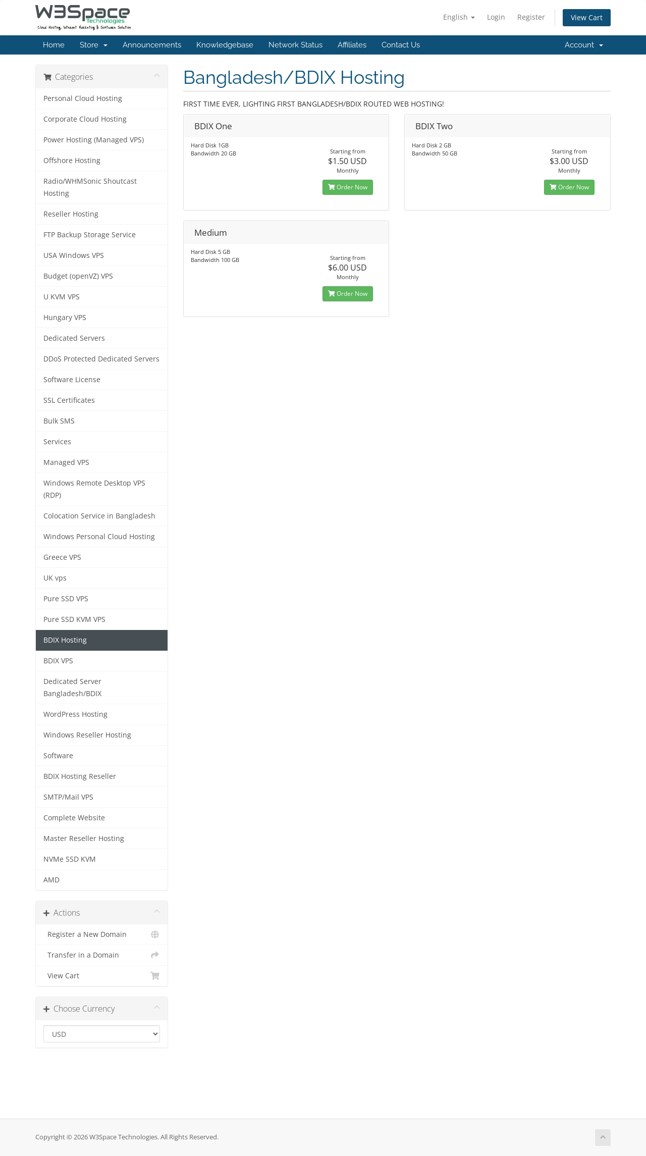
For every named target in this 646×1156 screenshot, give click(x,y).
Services (57, 441)
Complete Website (74, 817)
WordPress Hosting (75, 714)
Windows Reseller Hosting (87, 735)
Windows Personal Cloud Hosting (99, 536)
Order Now (347, 187)
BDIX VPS (58, 660)
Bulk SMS (59, 421)
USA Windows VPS (73, 255)
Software (58, 755)
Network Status (295, 44)
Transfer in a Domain (101, 955)
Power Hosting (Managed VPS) (93, 139)
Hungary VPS (64, 317)
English (459, 17)
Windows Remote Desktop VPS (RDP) (94, 489)
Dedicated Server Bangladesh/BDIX (72, 687)
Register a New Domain (101, 934)
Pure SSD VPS (65, 598)
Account (584, 44)
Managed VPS (66, 462)
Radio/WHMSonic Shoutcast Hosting (90, 187)
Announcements (152, 44)
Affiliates (352, 44)
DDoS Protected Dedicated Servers (101, 358)
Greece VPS (62, 557)
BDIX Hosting (65, 640)
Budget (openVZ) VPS (78, 276)
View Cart (587, 17)
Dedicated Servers (74, 338)
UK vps (55, 578)
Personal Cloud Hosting (82, 98)
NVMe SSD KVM (69, 859)
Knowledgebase (224, 44)
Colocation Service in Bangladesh (99, 515)
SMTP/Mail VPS (68, 797)
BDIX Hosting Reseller (79, 776)
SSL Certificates (69, 400)
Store (93, 44)
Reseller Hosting (70, 214)
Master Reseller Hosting (83, 838)
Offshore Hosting (71, 160)
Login (496, 17)
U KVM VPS (61, 296)
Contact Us (401, 44)
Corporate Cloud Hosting (85, 119)
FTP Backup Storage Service (89, 234)
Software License (71, 379)
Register (531, 17)
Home (54, 44)
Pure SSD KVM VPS (74, 619)
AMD (51, 879)
